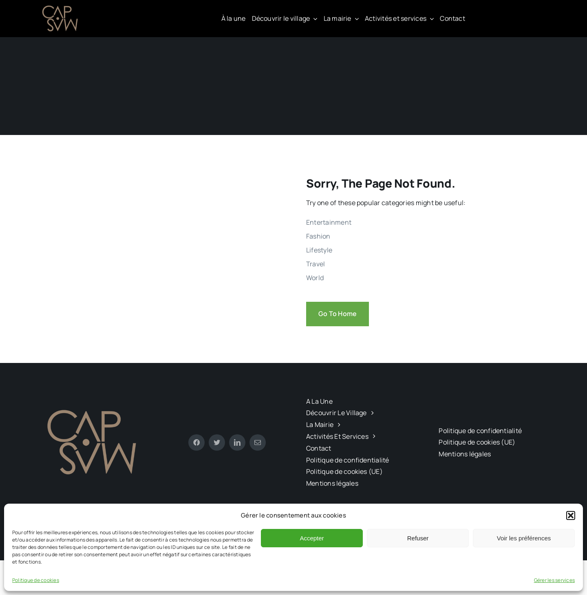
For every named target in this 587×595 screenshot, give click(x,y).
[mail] (257, 442)
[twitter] (217, 442)
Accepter (312, 538)
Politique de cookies (35, 580)
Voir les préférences (524, 538)
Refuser (418, 538)
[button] (571, 515)
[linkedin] (237, 442)
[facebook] (196, 442)
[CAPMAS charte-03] (61, 7)
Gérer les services (554, 580)
